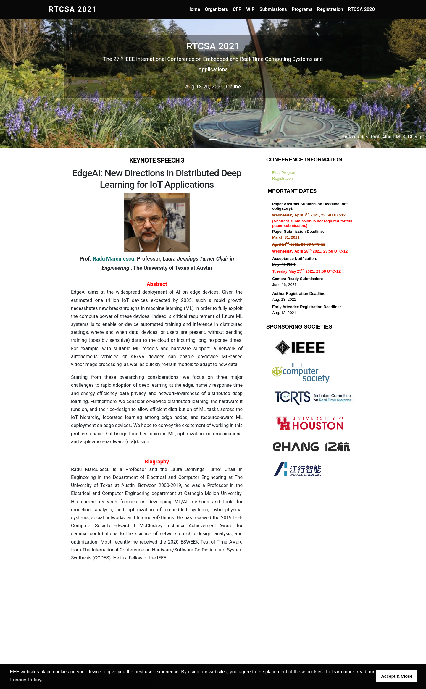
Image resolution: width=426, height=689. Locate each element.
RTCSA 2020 (361, 9)
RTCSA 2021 (73, 9)
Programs (302, 9)
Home (194, 9)
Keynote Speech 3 (156, 160)
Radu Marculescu (113, 258)
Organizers (216, 9)
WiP (250, 9)
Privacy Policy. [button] (26, 679)
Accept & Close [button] (396, 676)
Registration (330, 9)
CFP (237, 9)
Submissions (273, 9)
